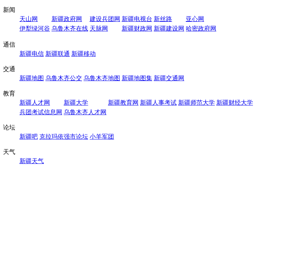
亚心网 (195, 19)
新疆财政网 (137, 28)
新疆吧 (28, 136)
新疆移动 (83, 53)
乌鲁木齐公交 (63, 78)
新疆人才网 (34, 102)
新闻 (9, 9)
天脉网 (99, 28)
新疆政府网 (67, 19)
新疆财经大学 (234, 102)
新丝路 (163, 19)
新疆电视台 (137, 19)
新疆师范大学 (196, 102)
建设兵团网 (105, 19)
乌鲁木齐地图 (102, 78)
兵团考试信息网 (40, 112)
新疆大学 (76, 102)
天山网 (28, 19)
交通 (9, 69)
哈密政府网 (201, 28)
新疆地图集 (137, 78)
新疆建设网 (169, 28)
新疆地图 (31, 78)
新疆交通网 (169, 78)
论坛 (9, 127)
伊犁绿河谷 (34, 28)
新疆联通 (57, 53)
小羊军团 (102, 136)
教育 (9, 93)
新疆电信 (31, 53)
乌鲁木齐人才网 (85, 112)
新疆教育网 (123, 102)
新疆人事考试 (158, 102)
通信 (9, 44)
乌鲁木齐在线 (70, 28)
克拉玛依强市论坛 (63, 136)
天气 (9, 152)
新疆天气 (31, 161)
